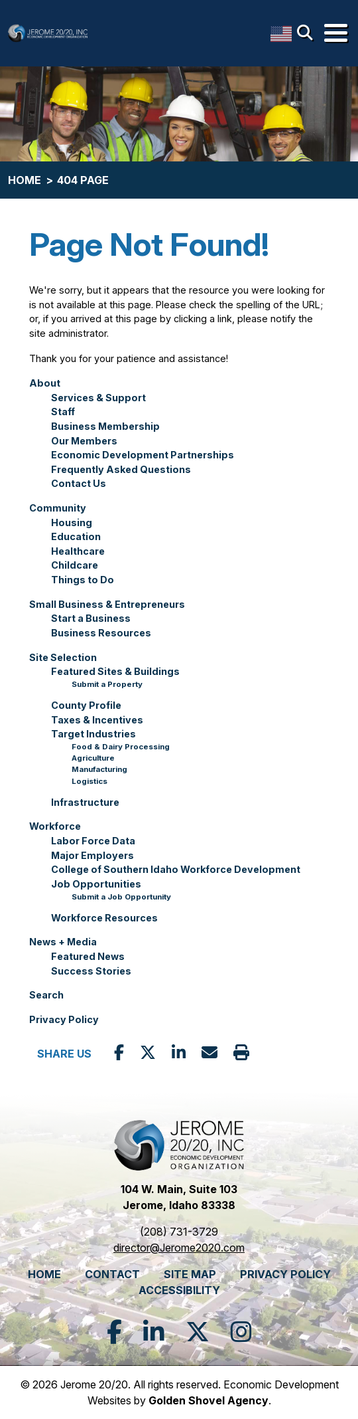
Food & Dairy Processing (121, 746)
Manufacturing (99, 769)
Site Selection (63, 657)
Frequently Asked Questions (121, 469)
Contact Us (78, 483)
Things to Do (82, 579)
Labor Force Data (93, 840)
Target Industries (93, 733)
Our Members (84, 440)
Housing (71, 522)
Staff (63, 411)
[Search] (307, 33)
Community (57, 508)
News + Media (63, 941)
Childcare (74, 565)
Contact (112, 1274)
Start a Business (91, 618)
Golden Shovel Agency (208, 1400)
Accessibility (179, 1290)
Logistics (89, 781)
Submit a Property (107, 684)
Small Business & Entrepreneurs (107, 604)
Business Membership (105, 426)
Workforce (55, 826)
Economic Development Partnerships (142, 454)
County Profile (86, 705)
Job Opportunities (96, 884)
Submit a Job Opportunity (121, 896)
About (44, 383)
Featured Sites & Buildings (115, 671)
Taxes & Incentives (97, 719)
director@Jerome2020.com (179, 1247)
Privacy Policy (64, 1019)
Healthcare (78, 551)
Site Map (190, 1274)
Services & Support (98, 397)
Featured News (88, 956)
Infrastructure (85, 802)
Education (76, 536)
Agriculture (93, 758)
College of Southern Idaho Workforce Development (175, 869)
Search (46, 994)
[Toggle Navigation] (336, 32)
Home (44, 1274)
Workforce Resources (104, 917)
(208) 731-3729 (179, 1231)
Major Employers (92, 855)
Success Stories (91, 971)
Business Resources (101, 632)
